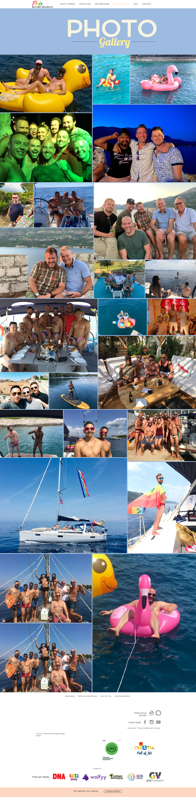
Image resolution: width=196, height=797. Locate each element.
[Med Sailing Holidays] (151, 713)
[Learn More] (113, 791)
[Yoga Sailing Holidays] (158, 713)
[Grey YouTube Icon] (158, 722)
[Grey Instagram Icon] (151, 722)
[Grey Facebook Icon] (145, 722)
